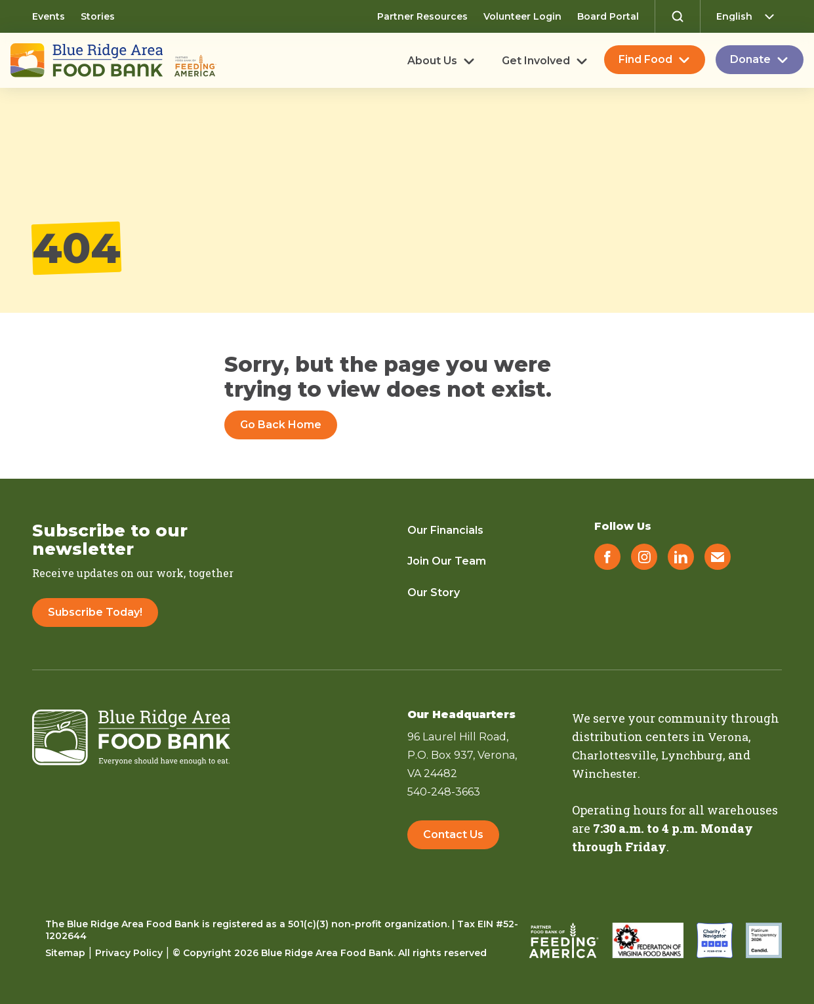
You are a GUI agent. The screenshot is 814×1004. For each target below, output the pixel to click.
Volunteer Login (522, 16)
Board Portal (608, 16)
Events (48, 16)
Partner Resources (422, 16)
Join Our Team (446, 561)
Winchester (606, 773)
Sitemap (65, 952)
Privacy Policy (129, 952)
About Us (432, 61)
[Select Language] (749, 16)
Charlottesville (616, 755)
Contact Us (453, 836)
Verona (729, 736)
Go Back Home (280, 424)
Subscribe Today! (95, 612)
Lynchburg (698, 755)
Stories (98, 16)
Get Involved (536, 61)
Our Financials (445, 530)
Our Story (433, 592)
